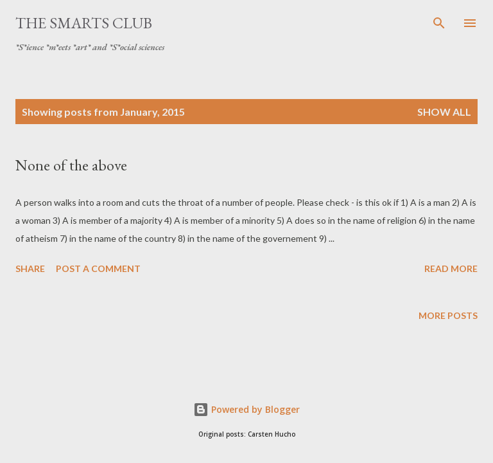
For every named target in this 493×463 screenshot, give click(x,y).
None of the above (71, 165)
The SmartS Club (83, 23)
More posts (448, 315)
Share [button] (30, 268)
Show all (444, 111)
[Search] (439, 23)
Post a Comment (98, 268)
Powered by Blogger (246, 409)
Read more (451, 268)
